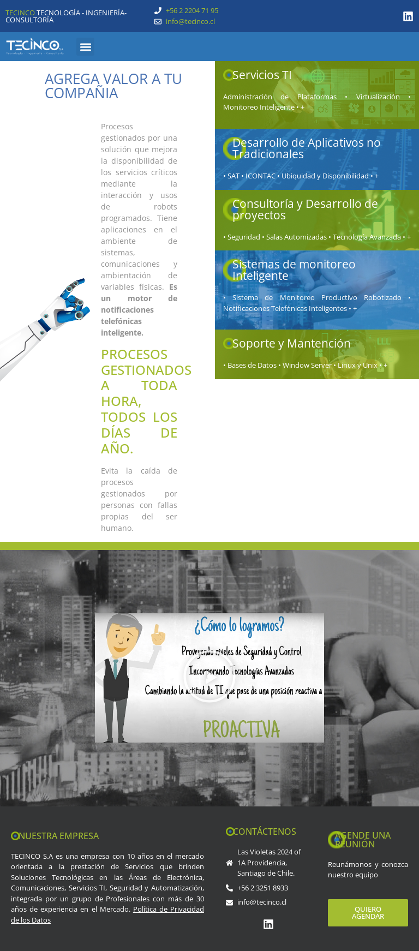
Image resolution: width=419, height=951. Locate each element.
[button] (85, 47)
